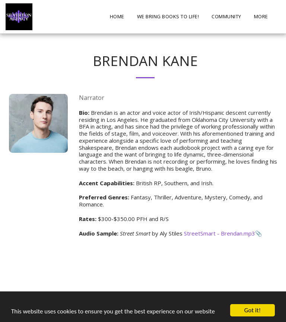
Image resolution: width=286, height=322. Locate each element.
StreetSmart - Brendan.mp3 (219, 233)
